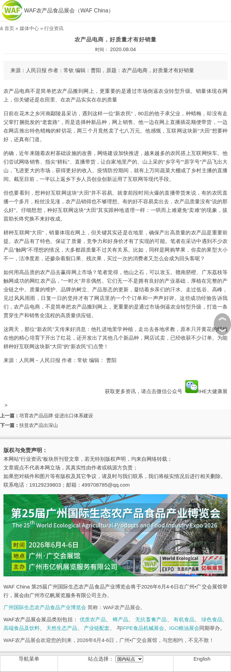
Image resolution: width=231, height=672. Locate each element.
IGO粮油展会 (184, 628)
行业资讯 (53, 28)
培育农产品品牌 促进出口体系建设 (56, 415)
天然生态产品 (61, 628)
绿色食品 (211, 619)
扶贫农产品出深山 (38, 425)
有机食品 (183, 619)
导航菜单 (29, 659)
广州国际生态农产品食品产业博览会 (44, 607)
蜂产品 (121, 619)
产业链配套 (97, 628)
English (201, 659)
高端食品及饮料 (21, 628)
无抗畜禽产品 (151, 619)
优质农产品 (93, 619)
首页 (9, 28)
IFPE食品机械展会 (143, 628)
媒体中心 (29, 28)
